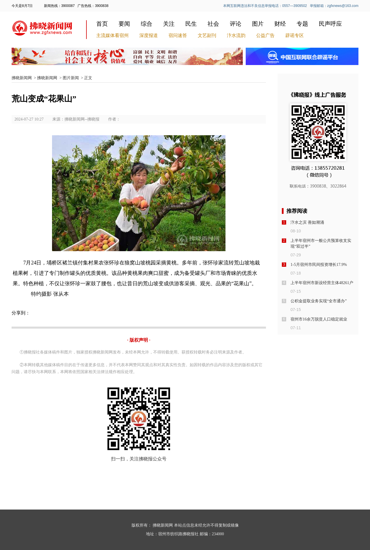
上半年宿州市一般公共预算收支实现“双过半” (321, 243)
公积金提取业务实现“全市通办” (319, 301)
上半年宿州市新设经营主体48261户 (322, 283)
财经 (280, 24)
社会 (213, 24)
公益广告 (265, 35)
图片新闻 (71, 78)
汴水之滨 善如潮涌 (307, 222)
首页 (102, 24)
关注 (169, 24)
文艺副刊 (207, 35)
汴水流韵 (236, 35)
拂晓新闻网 (22, 78)
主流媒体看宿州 (112, 35)
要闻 (124, 24)
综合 (146, 24)
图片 (258, 24)
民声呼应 (330, 24)
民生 (191, 24)
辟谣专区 (294, 35)
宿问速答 (178, 35)
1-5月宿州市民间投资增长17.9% (319, 264)
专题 (302, 24)
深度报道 (148, 35)
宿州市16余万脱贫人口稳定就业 (319, 319)
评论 (235, 24)
